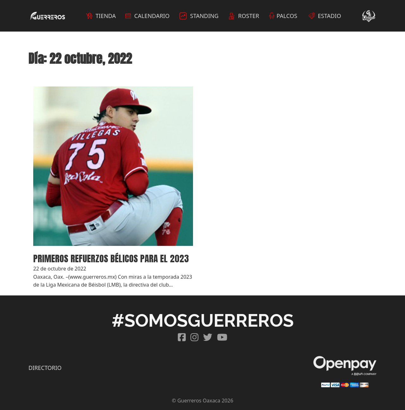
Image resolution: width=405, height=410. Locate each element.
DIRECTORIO (44, 367)
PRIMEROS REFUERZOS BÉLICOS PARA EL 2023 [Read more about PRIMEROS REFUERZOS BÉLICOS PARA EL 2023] (111, 258)
